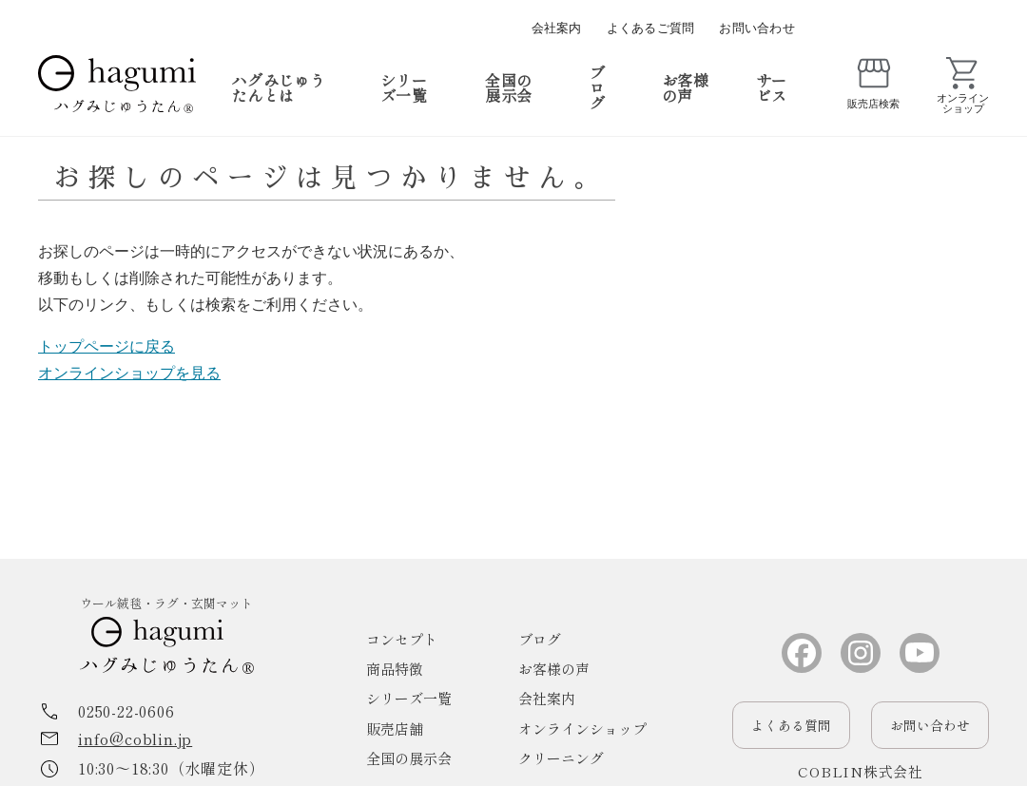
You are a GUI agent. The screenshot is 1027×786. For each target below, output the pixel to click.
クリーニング (561, 758)
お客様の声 (685, 87)
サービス (771, 87)
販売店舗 (394, 728)
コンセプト (401, 639)
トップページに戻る (106, 346)
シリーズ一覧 (403, 87)
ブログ (597, 87)
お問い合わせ (757, 28)
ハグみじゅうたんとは (278, 87)
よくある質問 (791, 725)
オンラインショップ (582, 728)
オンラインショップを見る (129, 373)
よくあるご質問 (651, 28)
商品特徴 (394, 669)
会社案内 (557, 28)
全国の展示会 (508, 87)
